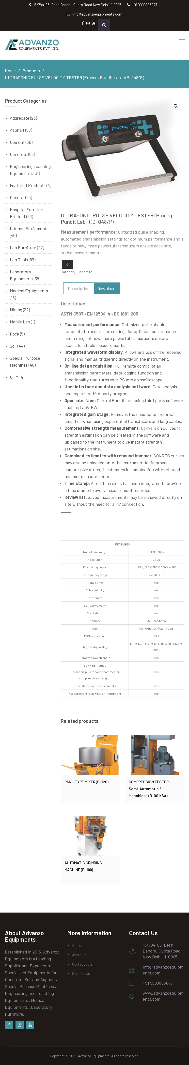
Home (77, 945)
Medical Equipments (29, 290)
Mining (16, 309)
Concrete (85, 272)
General (17, 197)
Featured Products (28, 185)
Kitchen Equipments (29, 228)
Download (106, 288)
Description (79, 288)
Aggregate (19, 118)
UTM (14, 377)
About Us (79, 955)
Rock (14, 333)
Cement (17, 142)
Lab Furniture (23, 247)
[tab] (78, 288)
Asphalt (17, 130)
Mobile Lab (20, 321)
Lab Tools (19, 259)
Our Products (82, 964)
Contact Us (81, 973)
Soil (13, 346)
